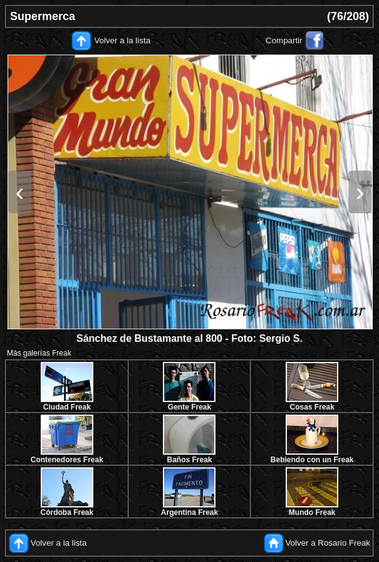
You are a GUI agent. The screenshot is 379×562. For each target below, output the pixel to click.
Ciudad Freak (67, 407)
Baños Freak (189, 459)
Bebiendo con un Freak (312, 459)
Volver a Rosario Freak (327, 543)
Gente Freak (189, 407)
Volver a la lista (122, 40)
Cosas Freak (311, 407)
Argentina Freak (189, 512)
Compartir (284, 40)
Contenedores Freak (67, 459)
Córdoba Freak (66, 512)
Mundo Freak (312, 512)
